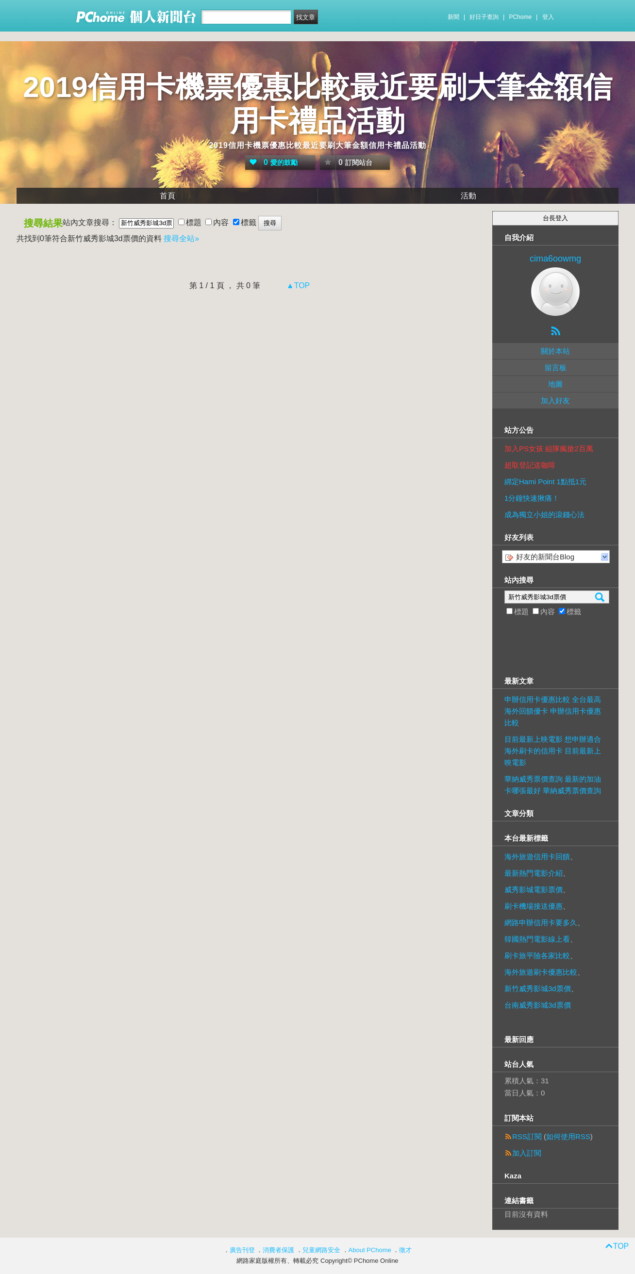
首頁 (167, 196)
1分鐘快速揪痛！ (531, 498)
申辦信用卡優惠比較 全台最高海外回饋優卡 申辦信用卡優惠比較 (552, 711)
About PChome (370, 1250)
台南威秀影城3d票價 (537, 1005)
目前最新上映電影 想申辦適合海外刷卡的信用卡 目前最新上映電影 (552, 751)
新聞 (453, 17)
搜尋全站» (181, 238)
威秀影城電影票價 (533, 889)
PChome (520, 17)
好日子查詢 (484, 17)
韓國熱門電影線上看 (537, 939)
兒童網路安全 (321, 1250)
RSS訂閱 (527, 1136)
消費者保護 (278, 1250)
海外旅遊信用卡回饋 (537, 856)
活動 (468, 196)
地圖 (555, 384)
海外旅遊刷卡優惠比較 (540, 972)
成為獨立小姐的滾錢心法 (544, 514)
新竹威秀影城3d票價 (537, 988)
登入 (548, 17)
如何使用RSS (568, 1136)
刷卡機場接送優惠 (533, 906)
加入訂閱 (526, 1153)
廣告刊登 (242, 1250)
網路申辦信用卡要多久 (540, 922)
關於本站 (555, 351)
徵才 (405, 1250)
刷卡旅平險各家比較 (537, 955)
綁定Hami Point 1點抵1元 (545, 481)
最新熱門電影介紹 (533, 873)
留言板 (556, 367)
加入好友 (555, 400)
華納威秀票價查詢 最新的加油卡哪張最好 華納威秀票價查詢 (552, 785)
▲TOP (297, 285)
